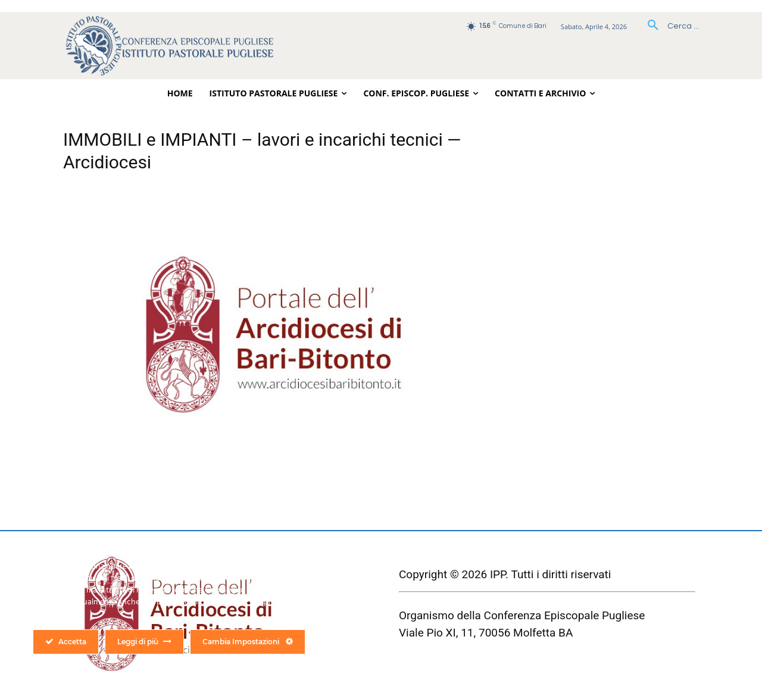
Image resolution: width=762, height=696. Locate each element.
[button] (669, 26)
